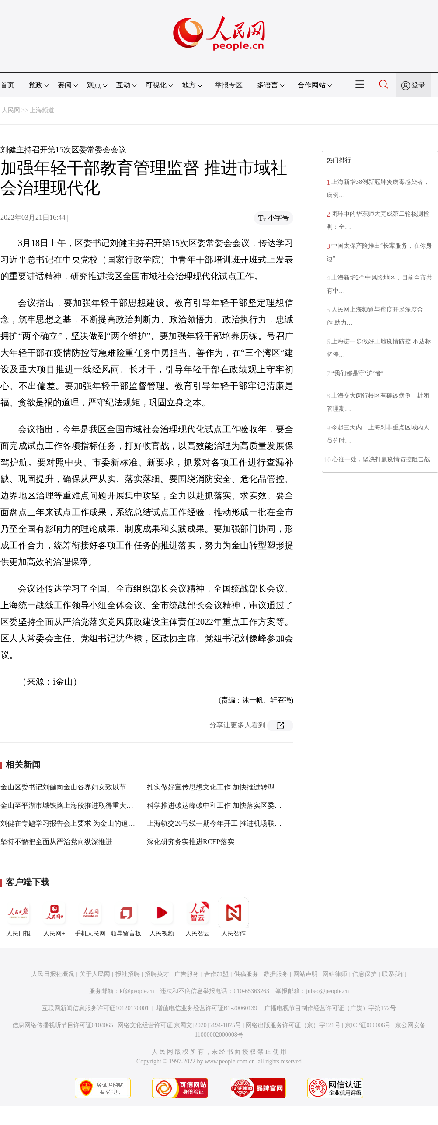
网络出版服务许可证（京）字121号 (293, 1025)
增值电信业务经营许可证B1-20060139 (206, 1008)
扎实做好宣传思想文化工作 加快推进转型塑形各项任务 (231, 787)
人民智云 (197, 917)
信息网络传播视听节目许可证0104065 (62, 1025)
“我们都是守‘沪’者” (357, 373)
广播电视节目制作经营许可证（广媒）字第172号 (330, 1008)
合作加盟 (216, 974)
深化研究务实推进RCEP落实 (190, 841)
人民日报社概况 (52, 974)
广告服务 (186, 974)
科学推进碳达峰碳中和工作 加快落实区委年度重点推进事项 (238, 805)
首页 (7, 85)
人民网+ (54, 917)
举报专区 (229, 85)
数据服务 (276, 974)
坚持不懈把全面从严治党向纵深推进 (56, 841)
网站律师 (335, 974)
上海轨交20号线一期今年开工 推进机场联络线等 (221, 823)
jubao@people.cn (327, 991)
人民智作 (233, 917)
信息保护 (364, 974)
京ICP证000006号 (368, 1025)
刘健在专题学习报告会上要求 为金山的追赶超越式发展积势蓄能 (99, 823)
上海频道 (42, 110)
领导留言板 (126, 917)
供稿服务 (246, 974)
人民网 (11, 110)
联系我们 (394, 974)
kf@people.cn (137, 991)
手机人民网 (90, 917)
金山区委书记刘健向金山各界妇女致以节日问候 (73, 787)
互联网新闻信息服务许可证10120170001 (95, 1008)
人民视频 (161, 917)
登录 (418, 85)
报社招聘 (127, 974)
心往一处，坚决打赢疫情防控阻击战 (381, 459)
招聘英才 (157, 974)
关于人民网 (95, 974)
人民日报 (18, 917)
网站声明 (305, 974)
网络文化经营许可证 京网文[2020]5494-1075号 (180, 1025)
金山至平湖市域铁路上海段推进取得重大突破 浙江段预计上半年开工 (106, 805)
